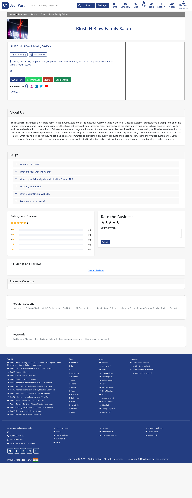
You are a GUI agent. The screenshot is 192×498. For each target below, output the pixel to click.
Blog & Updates (60, 435)
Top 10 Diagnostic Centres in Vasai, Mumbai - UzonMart (30, 386)
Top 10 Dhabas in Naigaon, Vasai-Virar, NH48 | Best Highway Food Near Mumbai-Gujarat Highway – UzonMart (34, 363)
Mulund (103, 362)
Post (88, 5)
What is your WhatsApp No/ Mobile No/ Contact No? (44, 179)
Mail (48, 79)
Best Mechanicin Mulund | (97, 339)
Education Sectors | (129, 308)
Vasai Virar (74, 373)
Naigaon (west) (106, 387)
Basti (72, 366)
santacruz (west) (106, 398)
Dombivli (73, 377)
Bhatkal (73, 409)
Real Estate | (68, 308)
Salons (34, 14)
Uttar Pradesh (106, 373)
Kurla (102, 394)
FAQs (56, 442)
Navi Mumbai (106, 391)
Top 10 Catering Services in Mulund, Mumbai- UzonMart (30, 407)
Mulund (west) (106, 380)
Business (22, 14)
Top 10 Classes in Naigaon (18, 372)
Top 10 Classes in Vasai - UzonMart (22, 379)
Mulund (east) (106, 377)
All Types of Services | (86, 308)
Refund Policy (151, 435)
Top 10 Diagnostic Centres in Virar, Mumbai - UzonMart (29, 383)
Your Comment (108, 227)
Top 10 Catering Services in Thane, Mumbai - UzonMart (30, 404)
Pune (72, 412)
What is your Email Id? (29, 186)
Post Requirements (108, 435)
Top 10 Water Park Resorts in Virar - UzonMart (26, 400)
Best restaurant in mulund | (71, 339)
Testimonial (59, 439)
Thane (72, 384)
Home (12, 14)
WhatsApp (33, 79)
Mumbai (73, 362)
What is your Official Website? (32, 193)
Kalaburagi (74, 398)
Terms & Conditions (154, 428)
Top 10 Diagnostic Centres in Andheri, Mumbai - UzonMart (31, 390)
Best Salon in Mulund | (23, 339)
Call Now (17, 79)
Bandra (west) (105, 401)
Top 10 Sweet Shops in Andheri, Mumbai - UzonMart (28, 393)
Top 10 (57, 432)
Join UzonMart (106, 432)
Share (15, 91)
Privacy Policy (151, 432)
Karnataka (74, 394)
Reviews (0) (18, 54)
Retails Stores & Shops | (108, 308)
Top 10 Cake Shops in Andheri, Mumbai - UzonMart (28, 397)
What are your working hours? (33, 171)
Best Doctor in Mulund (140, 366)
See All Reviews (96, 270)
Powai (103, 369)
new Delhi (74, 405)
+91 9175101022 (16, 439)
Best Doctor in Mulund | (46, 339)
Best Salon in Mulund (139, 362)
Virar (72, 391)
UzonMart (98, 458)
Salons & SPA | (32, 308)
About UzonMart (61, 428)
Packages (102, 5)
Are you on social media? (30, 201)
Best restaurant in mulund (141, 369)
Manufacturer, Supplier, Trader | (154, 308)
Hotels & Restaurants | (51, 308)
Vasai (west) (105, 412)
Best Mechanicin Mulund (141, 373)
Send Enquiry (62, 79)
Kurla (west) (105, 366)
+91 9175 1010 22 (17, 436)
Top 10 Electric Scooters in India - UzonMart (25, 411)
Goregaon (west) (107, 409)
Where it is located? (27, 164)
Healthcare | (18, 308)
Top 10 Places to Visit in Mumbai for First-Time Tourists (29, 368)
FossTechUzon (162, 458)
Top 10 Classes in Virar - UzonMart (21, 375)
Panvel (72, 387)
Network (38, 54)
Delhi (72, 401)
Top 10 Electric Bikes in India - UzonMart (24, 415)
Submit (105, 242)
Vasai (72, 380)
